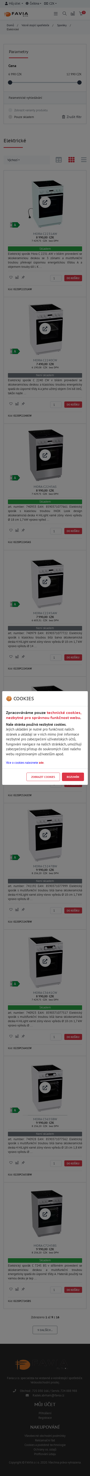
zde (41, 763)
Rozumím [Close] (73, 777)
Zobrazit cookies (43, 777)
